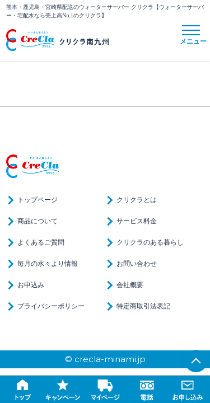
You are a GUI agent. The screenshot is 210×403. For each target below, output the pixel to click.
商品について (37, 221)
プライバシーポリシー (51, 306)
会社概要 (129, 285)
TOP (196, 361)
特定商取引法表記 (143, 306)
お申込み (30, 285)
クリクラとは (136, 200)
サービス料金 (136, 221)
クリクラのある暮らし (150, 242)
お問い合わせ (136, 264)
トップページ (37, 200)
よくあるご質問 (40, 242)
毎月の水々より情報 (47, 264)
